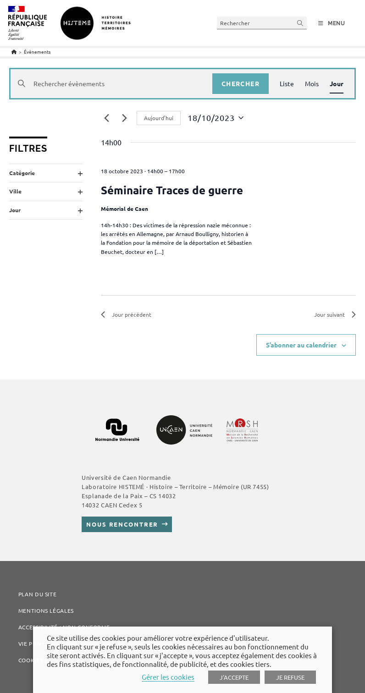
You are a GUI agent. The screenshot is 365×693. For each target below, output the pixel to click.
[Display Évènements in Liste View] (287, 83)
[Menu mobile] (331, 23)
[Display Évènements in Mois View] (312, 83)
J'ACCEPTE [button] (234, 677)
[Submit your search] (300, 22)
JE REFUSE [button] (290, 677)
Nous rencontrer (122, 524)
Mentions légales (46, 610)
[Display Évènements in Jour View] (336, 83)
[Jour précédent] (106, 117)
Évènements (37, 51)
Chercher (240, 83)
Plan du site (37, 594)
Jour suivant (335, 314)
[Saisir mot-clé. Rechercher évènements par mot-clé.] (111, 83)
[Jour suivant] (124, 117)
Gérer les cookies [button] (168, 676)
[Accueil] (14, 51)
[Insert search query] (262, 22)
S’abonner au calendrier (301, 345)
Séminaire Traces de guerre (172, 190)
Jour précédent (126, 314)
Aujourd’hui (158, 117)
